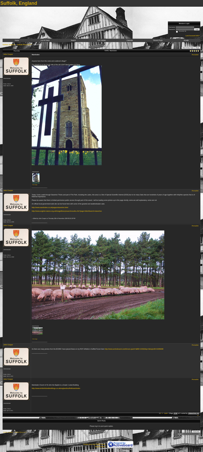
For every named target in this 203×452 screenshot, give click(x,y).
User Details (101, 40)
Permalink (195, 54)
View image (34, 184)
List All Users (45, 40)
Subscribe (196, 431)
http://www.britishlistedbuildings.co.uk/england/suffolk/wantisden (56, 388)
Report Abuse (100, 447)
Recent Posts (157, 40)
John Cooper (8, 54)
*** (198, 415)
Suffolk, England (9, 45)
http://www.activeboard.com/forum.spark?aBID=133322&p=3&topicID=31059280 (134, 349)
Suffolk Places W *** (24, 45)
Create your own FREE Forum (94, 444)
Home (17, 40)
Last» (166, 413)
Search (73, 40)
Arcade (186, 40)
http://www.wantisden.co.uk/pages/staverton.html (50, 207)
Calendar (130, 40)
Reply (197, 48)
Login (197, 29)
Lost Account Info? (193, 36)
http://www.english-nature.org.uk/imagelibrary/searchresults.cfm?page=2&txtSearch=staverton (67, 211)
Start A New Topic (188, 48)
